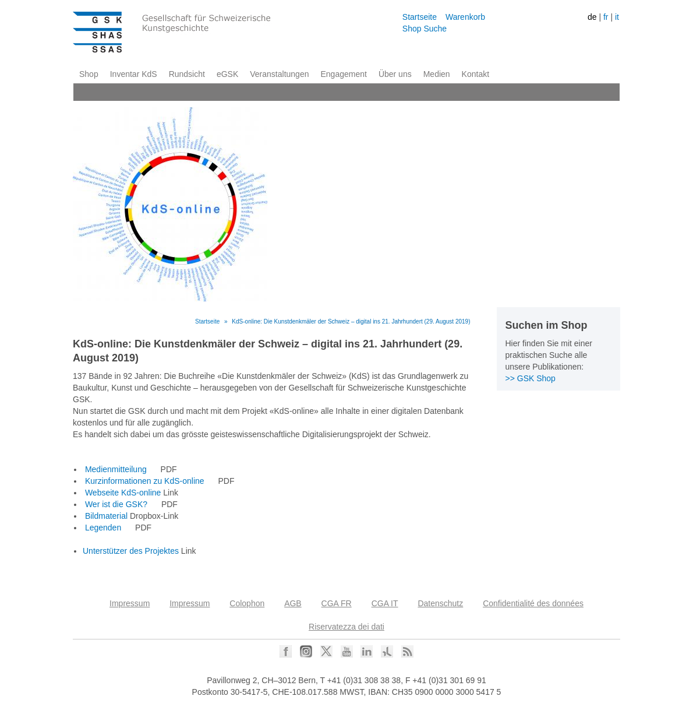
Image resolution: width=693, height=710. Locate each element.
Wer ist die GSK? (116, 504)
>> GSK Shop (530, 378)
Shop (88, 74)
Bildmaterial (106, 516)
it (617, 17)
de (592, 17)
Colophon (246, 603)
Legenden (103, 527)
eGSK (227, 74)
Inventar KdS (133, 74)
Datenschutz (440, 603)
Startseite (419, 17)
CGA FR (336, 603)
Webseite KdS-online (123, 492)
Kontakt (475, 74)
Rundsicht (187, 74)
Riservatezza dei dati (346, 626)
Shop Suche (424, 28)
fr (606, 17)
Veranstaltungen (279, 74)
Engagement (343, 74)
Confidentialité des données (533, 603)
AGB (293, 603)
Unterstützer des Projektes (131, 551)
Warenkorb (465, 17)
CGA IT (385, 603)
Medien (436, 74)
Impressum (129, 603)
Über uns (395, 74)
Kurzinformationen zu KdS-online (144, 481)
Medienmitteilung (116, 469)
